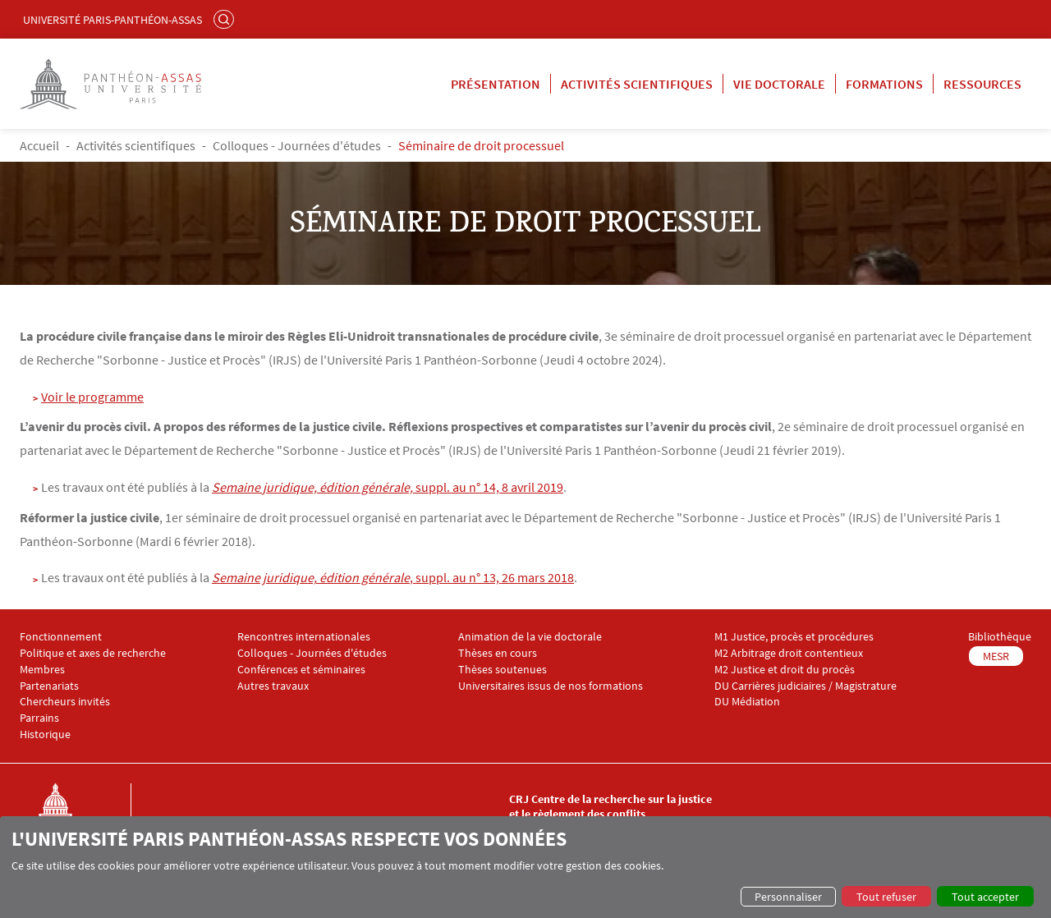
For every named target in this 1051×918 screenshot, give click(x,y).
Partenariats (49, 686)
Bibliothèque (999, 637)
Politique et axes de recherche (93, 653)
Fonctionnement (61, 637)
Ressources (982, 84)
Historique (45, 734)
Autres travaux (273, 686)
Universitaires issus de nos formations (550, 686)
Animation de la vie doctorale (530, 637)
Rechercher (226, 18)
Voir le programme (92, 396)
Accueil (39, 145)
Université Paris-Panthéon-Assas (112, 19)
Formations (884, 84)
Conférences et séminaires (301, 670)
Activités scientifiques (637, 84)
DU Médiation (747, 702)
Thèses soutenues (502, 670)
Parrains (39, 718)
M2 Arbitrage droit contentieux (788, 653)
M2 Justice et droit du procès (784, 670)
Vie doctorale (779, 84)
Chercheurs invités (65, 702)
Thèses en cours (497, 653)
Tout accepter (985, 896)
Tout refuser (886, 896)
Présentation (495, 84)
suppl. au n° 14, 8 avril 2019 (387, 487)
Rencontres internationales (303, 637)
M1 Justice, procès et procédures (794, 637)
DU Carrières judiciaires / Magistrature (805, 686)
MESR (996, 656)
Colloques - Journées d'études (297, 145)
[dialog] (525, 867)
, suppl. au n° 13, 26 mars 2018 (393, 577)
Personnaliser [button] (788, 896)
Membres (42, 670)
